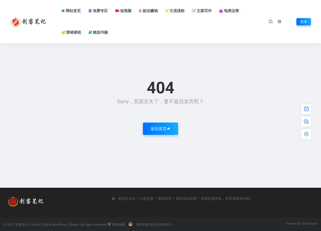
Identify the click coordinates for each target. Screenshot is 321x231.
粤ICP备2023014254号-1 (154, 224)
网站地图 (116, 224)
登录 (303, 22)
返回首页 (160, 128)
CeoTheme (309, 223)
